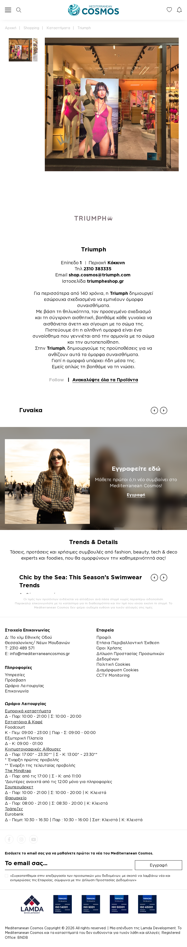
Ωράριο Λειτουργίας (24, 685)
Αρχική (10, 28)
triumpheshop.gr (105, 281)
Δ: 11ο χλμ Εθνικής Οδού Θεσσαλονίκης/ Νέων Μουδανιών (37, 640)
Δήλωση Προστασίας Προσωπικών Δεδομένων (130, 656)
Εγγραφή (136, 495)
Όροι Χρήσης (109, 648)
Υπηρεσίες (15, 675)
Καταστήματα (58, 28)
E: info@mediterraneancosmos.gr (37, 653)
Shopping (31, 28)
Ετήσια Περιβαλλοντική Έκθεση (127, 642)
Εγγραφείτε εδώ (136, 468)
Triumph (84, 28)
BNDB (22, 937)
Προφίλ (103, 637)
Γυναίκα (30, 410)
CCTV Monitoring (113, 675)
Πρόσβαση (15, 680)
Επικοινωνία (16, 691)
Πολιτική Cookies (113, 664)
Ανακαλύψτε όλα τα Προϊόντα (105, 379)
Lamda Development (158, 928)
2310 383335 (98, 268)
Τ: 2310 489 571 (20, 648)
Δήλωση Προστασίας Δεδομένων (108, 880)
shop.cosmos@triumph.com (100, 274)
